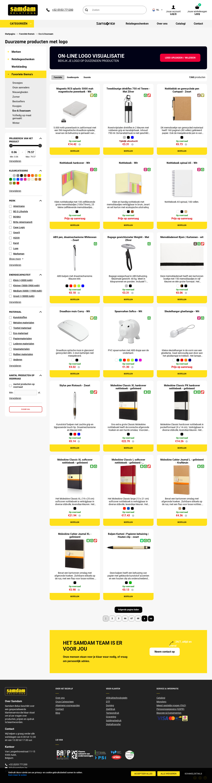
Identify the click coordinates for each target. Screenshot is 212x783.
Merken (16, 51)
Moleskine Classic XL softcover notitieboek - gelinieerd (74, 461)
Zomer (16, 96)
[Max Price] (31, 152)
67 (132, 618)
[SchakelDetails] (193, 773)
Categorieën (18, 23)
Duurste (87, 77)
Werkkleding (19, 66)
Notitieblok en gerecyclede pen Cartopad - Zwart (182, 90)
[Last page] (151, 618)
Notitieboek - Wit (128, 162)
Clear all (25, 409)
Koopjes (17, 106)
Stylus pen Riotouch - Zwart (74, 385)
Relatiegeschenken (23, 59)
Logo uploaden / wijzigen (180, 57)
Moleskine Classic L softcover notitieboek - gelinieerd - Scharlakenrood (128, 462)
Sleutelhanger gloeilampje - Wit (181, 311)
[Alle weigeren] (168, 773)
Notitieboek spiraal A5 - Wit (182, 162)
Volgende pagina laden (128, 609)
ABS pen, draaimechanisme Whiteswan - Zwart (74, 239)
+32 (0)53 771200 (62, 9)
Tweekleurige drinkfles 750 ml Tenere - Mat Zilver (128, 90)
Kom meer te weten (17, 775)
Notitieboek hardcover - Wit (75, 162)
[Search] (86, 10)
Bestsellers (18, 101)
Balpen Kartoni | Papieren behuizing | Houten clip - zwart (128, 535)
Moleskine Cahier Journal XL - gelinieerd (74, 535)
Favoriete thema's (22, 74)
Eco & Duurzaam (21, 110)
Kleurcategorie (18, 171)
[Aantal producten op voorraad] (26, 392)
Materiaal (15, 312)
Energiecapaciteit (19, 275)
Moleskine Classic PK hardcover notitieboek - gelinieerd (182, 387)
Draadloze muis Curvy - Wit (75, 311)
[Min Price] (14, 152)
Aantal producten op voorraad (21, 377)
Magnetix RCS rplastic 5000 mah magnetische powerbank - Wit (74, 90)
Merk (12, 201)
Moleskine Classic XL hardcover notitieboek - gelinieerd (128, 387)
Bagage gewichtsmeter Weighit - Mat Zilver (128, 239)
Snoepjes (17, 82)
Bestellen (74, 151)
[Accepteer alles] (143, 773)
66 (125, 618)
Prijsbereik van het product (21, 140)
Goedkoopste (73, 77)
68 (138, 618)
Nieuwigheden (20, 92)
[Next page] (144, 618)
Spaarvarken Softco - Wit (128, 311)
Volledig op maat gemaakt (21, 117)
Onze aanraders (20, 87)
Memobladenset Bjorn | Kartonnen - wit (181, 237)
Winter (16, 122)
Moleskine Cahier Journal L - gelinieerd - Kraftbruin (182, 461)
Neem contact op (165, 651)
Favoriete (58, 77)
